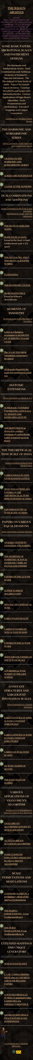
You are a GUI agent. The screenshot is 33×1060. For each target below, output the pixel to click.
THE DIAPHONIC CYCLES (17, 285)
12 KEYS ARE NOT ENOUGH (18, 175)
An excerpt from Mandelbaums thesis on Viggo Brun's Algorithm (18, 811)
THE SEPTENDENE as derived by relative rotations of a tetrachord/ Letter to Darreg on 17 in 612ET (17, 434)
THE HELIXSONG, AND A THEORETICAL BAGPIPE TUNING (16, 260)
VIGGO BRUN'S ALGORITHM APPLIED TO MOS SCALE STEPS (17, 826)
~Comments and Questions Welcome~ (16, 1044)
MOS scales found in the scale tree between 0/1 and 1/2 (17, 372)
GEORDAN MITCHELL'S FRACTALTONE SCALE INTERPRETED (16, 1018)
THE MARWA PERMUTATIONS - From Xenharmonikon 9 (16, 914)
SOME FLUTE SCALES (15, 237)
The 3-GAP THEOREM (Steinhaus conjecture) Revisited (16, 355)
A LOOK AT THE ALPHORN (18, 186)
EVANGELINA (11, 274)
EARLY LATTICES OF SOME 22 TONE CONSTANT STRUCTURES (18, 738)
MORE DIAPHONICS (14, 293)
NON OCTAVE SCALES (15, 963)
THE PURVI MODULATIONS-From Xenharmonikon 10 (15, 931)
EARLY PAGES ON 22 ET (16, 618)
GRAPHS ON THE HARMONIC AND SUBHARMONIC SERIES (16, 162)
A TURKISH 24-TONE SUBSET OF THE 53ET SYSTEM (15, 674)
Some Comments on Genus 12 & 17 (17, 398)
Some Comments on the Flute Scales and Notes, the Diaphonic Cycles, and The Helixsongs (16, 212)
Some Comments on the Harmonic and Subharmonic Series (17, 144)
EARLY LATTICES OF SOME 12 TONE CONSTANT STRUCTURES (18, 721)
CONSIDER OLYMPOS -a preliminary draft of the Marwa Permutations (16, 897)
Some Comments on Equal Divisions (16, 531)
